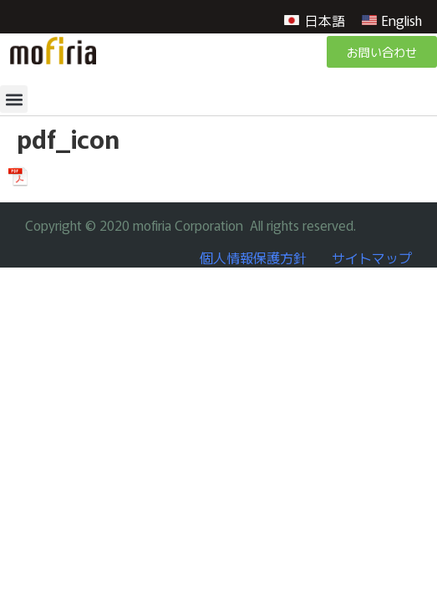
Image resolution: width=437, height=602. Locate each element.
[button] (14, 99)
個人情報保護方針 (253, 257)
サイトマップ (372, 257)
